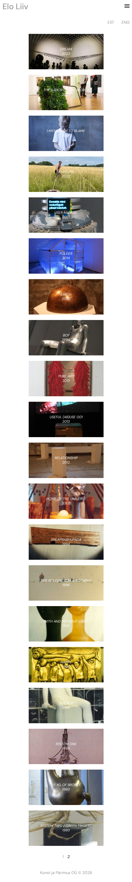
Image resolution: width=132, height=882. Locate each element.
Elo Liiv (15, 6)
